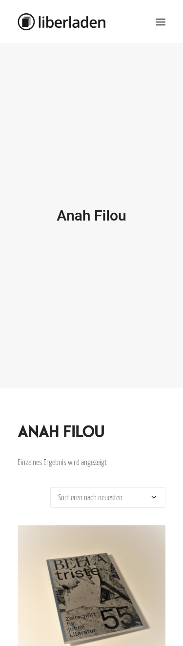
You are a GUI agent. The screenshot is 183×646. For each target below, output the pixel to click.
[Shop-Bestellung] (107, 490)
